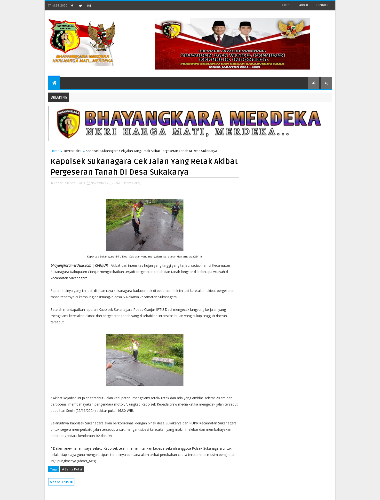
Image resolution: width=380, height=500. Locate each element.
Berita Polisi (72, 150)
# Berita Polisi (72, 469)
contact (322, 5)
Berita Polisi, (132, 183)
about (303, 5)
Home (287, 5)
